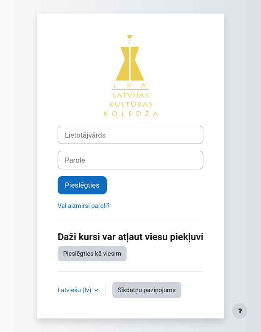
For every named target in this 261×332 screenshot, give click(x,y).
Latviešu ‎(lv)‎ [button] (75, 290)
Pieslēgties (82, 185)
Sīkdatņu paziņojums (147, 290)
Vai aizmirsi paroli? (84, 206)
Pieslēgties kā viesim (92, 253)
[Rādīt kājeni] (239, 310)
